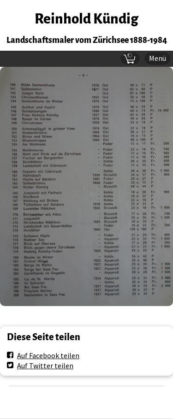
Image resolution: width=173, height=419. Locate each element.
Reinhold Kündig (86, 19)
